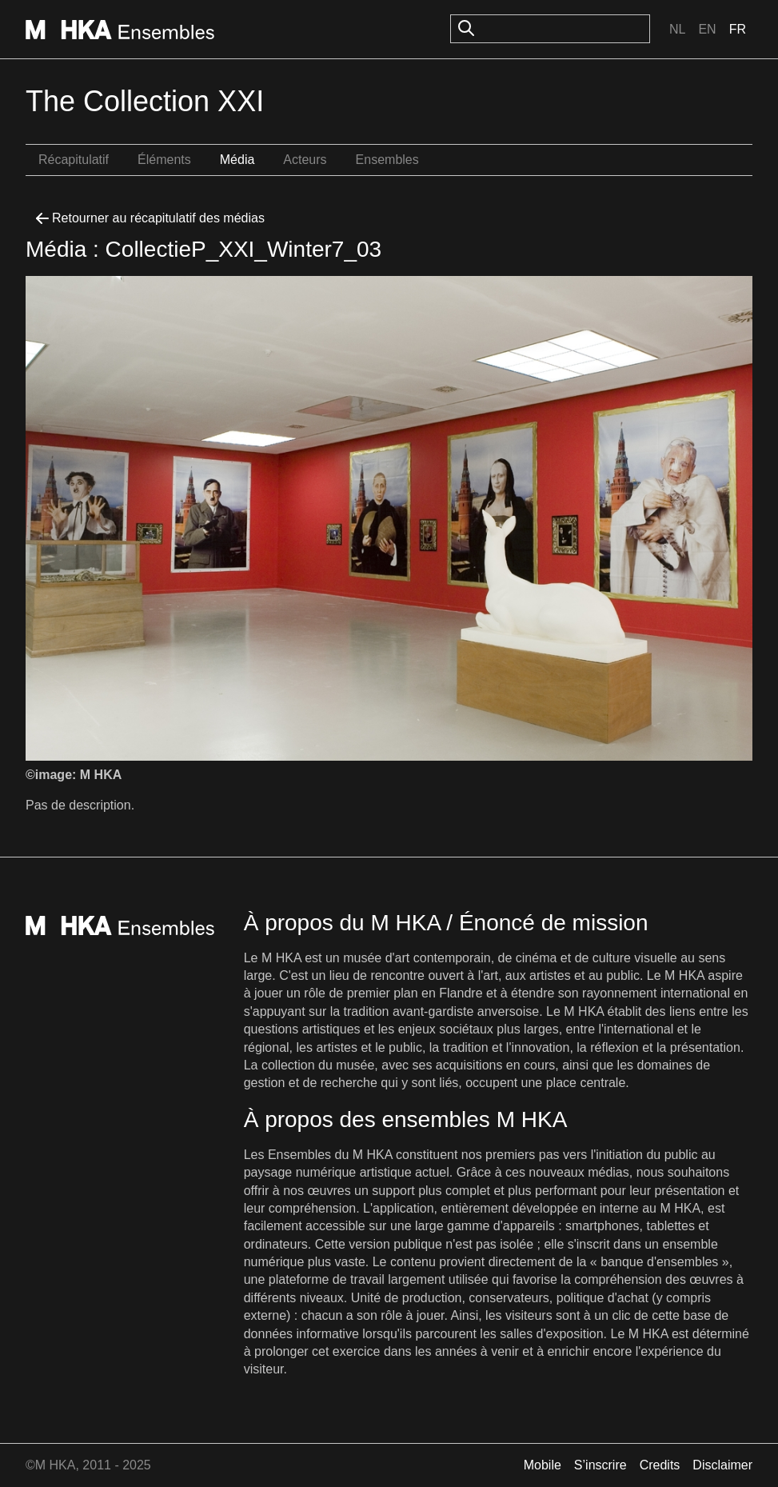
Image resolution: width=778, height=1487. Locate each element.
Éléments (164, 159)
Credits (660, 1465)
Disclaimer (722, 1465)
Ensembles (387, 159)
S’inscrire (600, 1465)
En (707, 29)
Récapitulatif (73, 159)
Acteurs (304, 159)
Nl (677, 29)
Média (237, 159)
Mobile (542, 1465)
